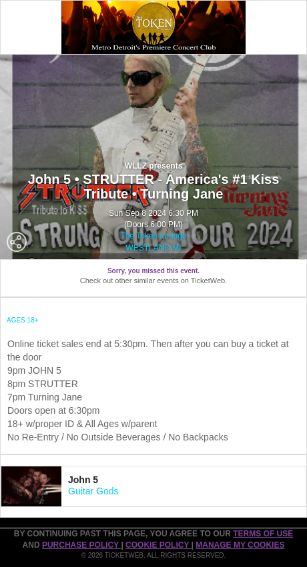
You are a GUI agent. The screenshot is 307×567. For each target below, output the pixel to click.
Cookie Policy (158, 545)
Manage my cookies (240, 545)
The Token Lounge (153, 236)
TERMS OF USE (263, 533)
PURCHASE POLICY (81, 545)
